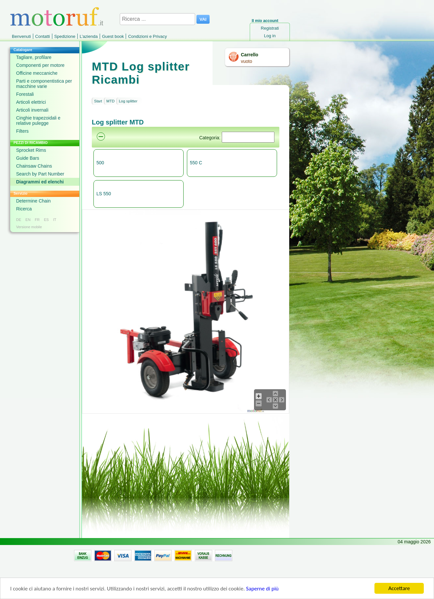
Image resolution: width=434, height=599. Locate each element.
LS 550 (103, 193)
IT (54, 220)
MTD (110, 101)
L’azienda (89, 36)
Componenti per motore (40, 65)
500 (100, 162)
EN (27, 220)
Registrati (270, 28)
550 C (196, 162)
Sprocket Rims (31, 150)
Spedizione (64, 36)
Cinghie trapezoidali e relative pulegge (38, 120)
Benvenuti (21, 36)
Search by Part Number (40, 174)
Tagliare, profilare (33, 57)
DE (18, 220)
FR (37, 220)
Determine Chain (33, 201)
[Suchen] (248, 137)
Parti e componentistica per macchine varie (44, 83)
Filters (22, 131)
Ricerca (24, 208)
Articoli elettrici (31, 102)
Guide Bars (27, 158)
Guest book (113, 36)
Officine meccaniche (37, 73)
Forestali (25, 94)
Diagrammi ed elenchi (40, 181)
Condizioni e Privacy (147, 36)
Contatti (42, 36)
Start (98, 101)
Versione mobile (29, 227)
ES (46, 220)
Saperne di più (262, 590)
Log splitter (128, 101)
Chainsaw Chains (34, 166)
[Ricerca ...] (157, 19)
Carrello (249, 54)
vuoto (246, 61)
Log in (269, 35)
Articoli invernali (32, 110)
